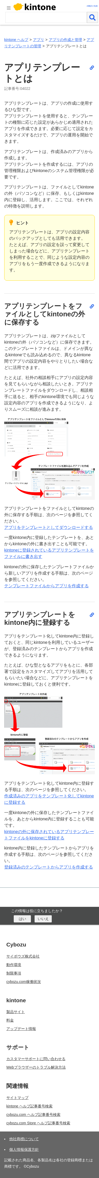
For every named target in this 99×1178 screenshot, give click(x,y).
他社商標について (24, 1139)
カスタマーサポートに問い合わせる (35, 1059)
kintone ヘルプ (16, 40)
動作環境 (13, 965)
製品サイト (15, 1012)
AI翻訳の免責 (92, 6)
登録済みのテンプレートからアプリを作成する (48, 867)
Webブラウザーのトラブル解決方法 (36, 1067)
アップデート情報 (21, 1029)
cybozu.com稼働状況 (23, 982)
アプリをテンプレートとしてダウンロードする (48, 527)
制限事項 (13, 973)
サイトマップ (17, 1098)
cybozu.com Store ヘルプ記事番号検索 (38, 1123)
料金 (10, 1020)
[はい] (22, 918)
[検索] (92, 17)
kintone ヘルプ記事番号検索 (29, 1106)
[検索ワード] (46, 17)
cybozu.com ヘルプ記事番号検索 (33, 1114)
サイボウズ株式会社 (23, 956)
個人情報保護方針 (24, 1149)
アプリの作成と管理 (65, 40)
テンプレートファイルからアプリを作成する (46, 586)
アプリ (38, 40)
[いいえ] (43, 918)
